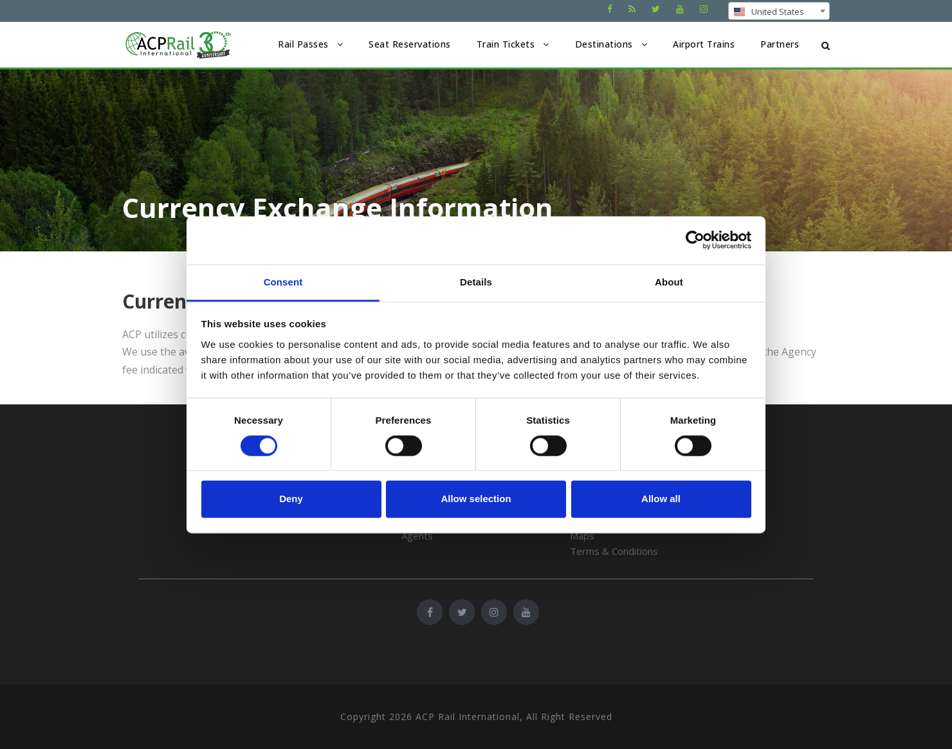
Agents (417, 535)
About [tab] (669, 281)
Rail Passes (303, 44)
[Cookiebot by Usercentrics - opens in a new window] (695, 239)
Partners (779, 44)
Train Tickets (506, 44)
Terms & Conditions (614, 551)
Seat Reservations (410, 44)
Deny (291, 499)
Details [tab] (476, 281)
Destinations (604, 44)
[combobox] (779, 11)
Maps (582, 535)
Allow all (661, 499)
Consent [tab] (283, 281)
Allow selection (476, 499)
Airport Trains (704, 44)
